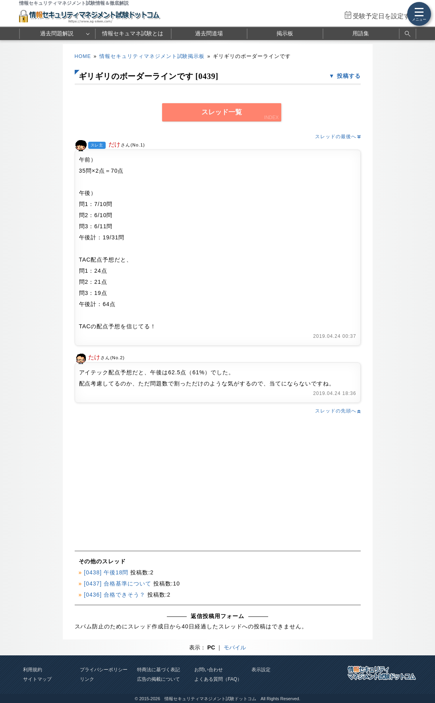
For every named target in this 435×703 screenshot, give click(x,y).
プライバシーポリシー (104, 669)
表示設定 (261, 669)
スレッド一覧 (221, 112)
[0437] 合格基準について (117, 583)
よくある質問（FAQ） (218, 679)
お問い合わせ (208, 669)
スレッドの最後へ (337, 136)
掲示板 (284, 33)
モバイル (235, 647)
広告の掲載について (158, 679)
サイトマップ (37, 679)
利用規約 (32, 669)
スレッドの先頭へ (337, 411)
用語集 (360, 33)
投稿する (349, 76)
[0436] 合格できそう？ (114, 594)
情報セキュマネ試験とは (132, 33)
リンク (87, 679)
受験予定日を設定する (384, 16)
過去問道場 (209, 33)
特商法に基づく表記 (158, 669)
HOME (83, 56)
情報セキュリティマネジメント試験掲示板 (152, 56)
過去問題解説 (56, 33)
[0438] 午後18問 (106, 572)
